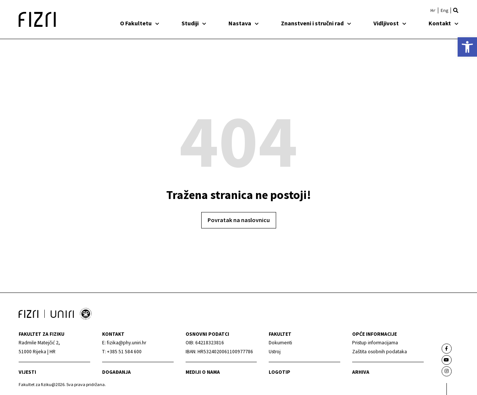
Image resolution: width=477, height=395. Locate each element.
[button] (455, 10)
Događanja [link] (116, 372)
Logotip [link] (279, 372)
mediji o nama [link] (203, 372)
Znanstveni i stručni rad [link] (316, 23)
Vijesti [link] (27, 372)
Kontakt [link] (443, 23)
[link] (467, 47)
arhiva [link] (360, 372)
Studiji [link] (193, 23)
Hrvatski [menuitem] (433, 10)
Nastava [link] (243, 23)
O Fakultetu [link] (139, 23)
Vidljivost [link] (389, 23)
